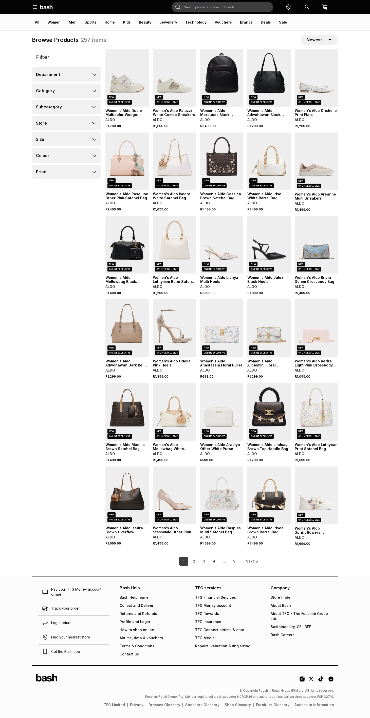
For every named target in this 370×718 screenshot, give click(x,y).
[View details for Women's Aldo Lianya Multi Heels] (222, 245)
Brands (246, 22)
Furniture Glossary (272, 705)
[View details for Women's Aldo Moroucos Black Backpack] (222, 78)
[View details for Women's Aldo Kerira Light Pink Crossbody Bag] (316, 328)
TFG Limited (114, 705)
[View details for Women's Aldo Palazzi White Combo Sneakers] (174, 78)
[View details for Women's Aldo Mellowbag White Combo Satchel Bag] (174, 412)
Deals (266, 22)
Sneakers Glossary (202, 705)
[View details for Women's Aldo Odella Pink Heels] (174, 328)
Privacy (136, 705)
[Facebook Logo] (331, 681)
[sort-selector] (319, 40)
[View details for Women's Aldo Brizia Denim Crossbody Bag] (316, 245)
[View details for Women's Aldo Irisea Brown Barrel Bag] (269, 495)
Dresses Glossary (164, 705)
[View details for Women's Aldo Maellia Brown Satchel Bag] (127, 412)
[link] (252, 561)
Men (73, 22)
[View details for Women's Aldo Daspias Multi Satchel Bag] (222, 495)
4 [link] (214, 561)
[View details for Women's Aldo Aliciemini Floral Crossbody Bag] (269, 328)
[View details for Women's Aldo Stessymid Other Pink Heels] (174, 495)
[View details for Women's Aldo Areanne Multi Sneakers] (316, 161)
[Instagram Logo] (302, 681)
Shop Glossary (238, 705)
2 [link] (194, 561)
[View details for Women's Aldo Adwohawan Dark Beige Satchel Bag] (127, 328)
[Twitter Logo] (311, 681)
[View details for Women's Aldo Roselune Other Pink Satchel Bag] (127, 161)
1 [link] (183, 561)
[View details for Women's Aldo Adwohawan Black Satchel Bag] (269, 78)
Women (54, 22)
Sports (91, 22)
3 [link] (204, 561)
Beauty (145, 22)
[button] (288, 7)
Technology (196, 22)
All (37, 22)
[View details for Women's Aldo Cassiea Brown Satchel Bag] (222, 161)
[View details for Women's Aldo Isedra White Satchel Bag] (174, 161)
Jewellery (168, 22)
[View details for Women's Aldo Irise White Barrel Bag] (269, 161)
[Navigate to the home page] (46, 7)
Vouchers (223, 22)
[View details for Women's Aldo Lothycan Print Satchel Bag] (316, 412)
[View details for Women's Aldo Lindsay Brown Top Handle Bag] (269, 412)
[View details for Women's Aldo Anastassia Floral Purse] (222, 328)
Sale (283, 22)
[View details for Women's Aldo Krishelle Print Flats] (316, 78)
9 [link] (234, 561)
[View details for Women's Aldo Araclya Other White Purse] (222, 412)
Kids (127, 22)
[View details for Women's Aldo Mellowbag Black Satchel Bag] (127, 245)
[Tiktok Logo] (321, 681)
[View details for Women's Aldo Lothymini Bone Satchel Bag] (174, 245)
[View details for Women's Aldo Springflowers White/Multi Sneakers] (316, 495)
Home (110, 22)
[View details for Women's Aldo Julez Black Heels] (269, 245)
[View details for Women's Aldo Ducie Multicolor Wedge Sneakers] (127, 78)
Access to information (314, 705)
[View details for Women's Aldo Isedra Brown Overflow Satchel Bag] (127, 495)
